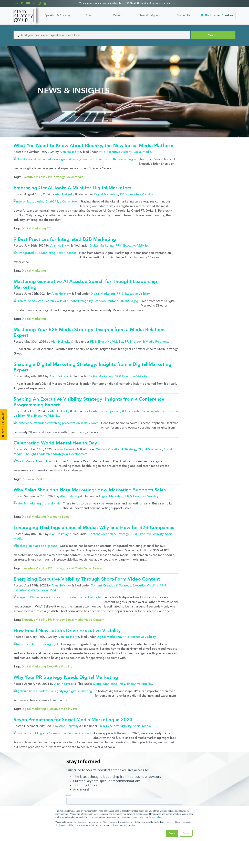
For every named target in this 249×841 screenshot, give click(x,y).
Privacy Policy (138, 817)
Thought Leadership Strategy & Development (56, 425)
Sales (65, 481)
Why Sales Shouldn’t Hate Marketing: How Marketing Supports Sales (90, 455)
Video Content (94, 531)
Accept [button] (172, 833)
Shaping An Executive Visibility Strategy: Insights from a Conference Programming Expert (89, 378)
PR (49, 216)
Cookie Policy (155, 817)
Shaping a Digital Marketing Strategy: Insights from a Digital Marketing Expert (92, 343)
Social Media (142, 152)
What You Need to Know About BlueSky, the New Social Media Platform (93, 145)
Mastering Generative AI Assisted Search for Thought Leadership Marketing (85, 266)
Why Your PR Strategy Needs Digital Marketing (66, 633)
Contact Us (183, 15)
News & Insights (148, 15)
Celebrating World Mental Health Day (55, 414)
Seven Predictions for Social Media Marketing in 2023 (73, 669)
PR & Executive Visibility (115, 152)
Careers (118, 15)
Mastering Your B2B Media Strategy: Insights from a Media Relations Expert (89, 309)
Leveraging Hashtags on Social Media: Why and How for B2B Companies (94, 492)
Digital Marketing (106, 188)
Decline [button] (186, 833)
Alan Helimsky (69, 152)
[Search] (213, 35)
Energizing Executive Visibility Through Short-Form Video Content (87, 542)
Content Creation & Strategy (116, 421)
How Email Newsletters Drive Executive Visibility (67, 587)
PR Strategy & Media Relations (146, 318)
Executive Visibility (34, 171)
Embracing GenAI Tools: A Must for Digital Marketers (72, 182)
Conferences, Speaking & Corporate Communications (126, 387)
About (90, 15)
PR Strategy (56, 171)
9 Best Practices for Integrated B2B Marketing (65, 227)
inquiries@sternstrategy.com (155, 3)
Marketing (54, 481)
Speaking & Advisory (57, 15)
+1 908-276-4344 (130, 3)
